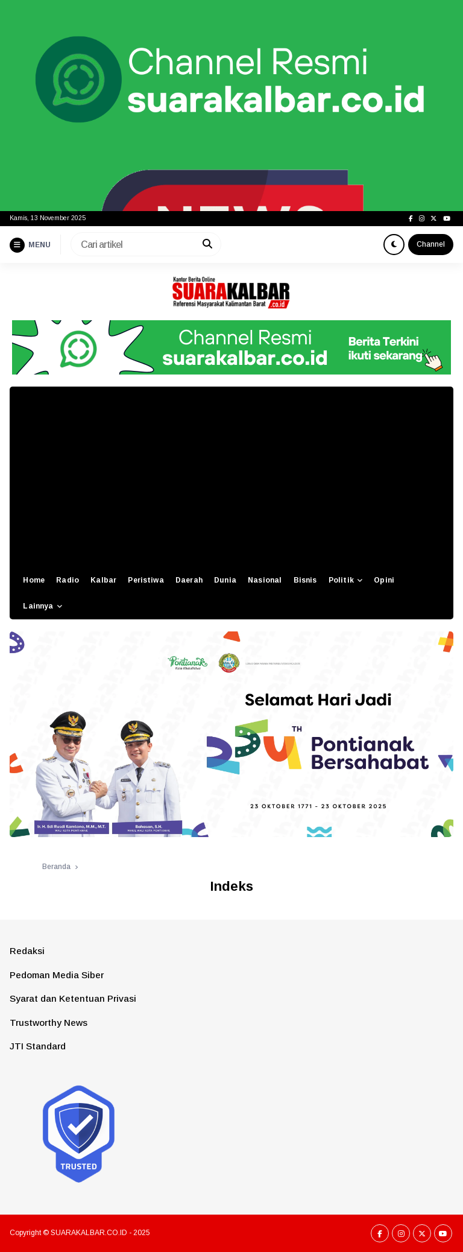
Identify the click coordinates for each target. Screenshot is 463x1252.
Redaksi (27, 951)
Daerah (189, 580)
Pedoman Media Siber (57, 975)
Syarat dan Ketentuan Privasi (73, 998)
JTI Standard (38, 1046)
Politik (341, 580)
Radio (67, 580)
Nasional (265, 580)
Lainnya (38, 606)
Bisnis (305, 580)
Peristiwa (145, 580)
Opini (384, 580)
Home (34, 580)
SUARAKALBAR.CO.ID (89, 1232)
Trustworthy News (48, 1022)
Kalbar (103, 580)
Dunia (225, 580)
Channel (431, 244)
